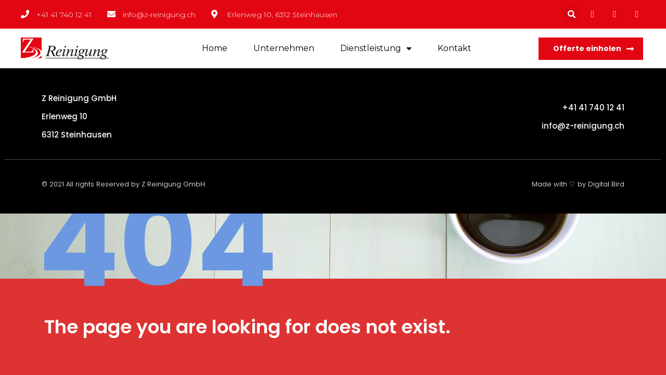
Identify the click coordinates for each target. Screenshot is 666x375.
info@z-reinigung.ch (583, 125)
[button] (591, 49)
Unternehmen (283, 48)
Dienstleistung (376, 48)
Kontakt (454, 48)
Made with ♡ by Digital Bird (578, 184)
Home (214, 48)
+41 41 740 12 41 (593, 107)
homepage (585, 327)
